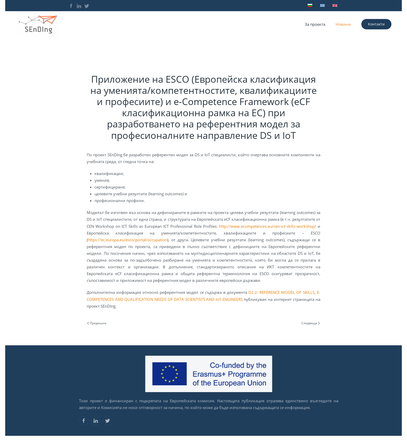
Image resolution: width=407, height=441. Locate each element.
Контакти (376, 24)
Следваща (310, 323)
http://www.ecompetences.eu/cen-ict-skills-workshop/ (267, 226)
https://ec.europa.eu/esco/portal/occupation (127, 239)
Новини (343, 24)
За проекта (315, 24)
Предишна (96, 323)
